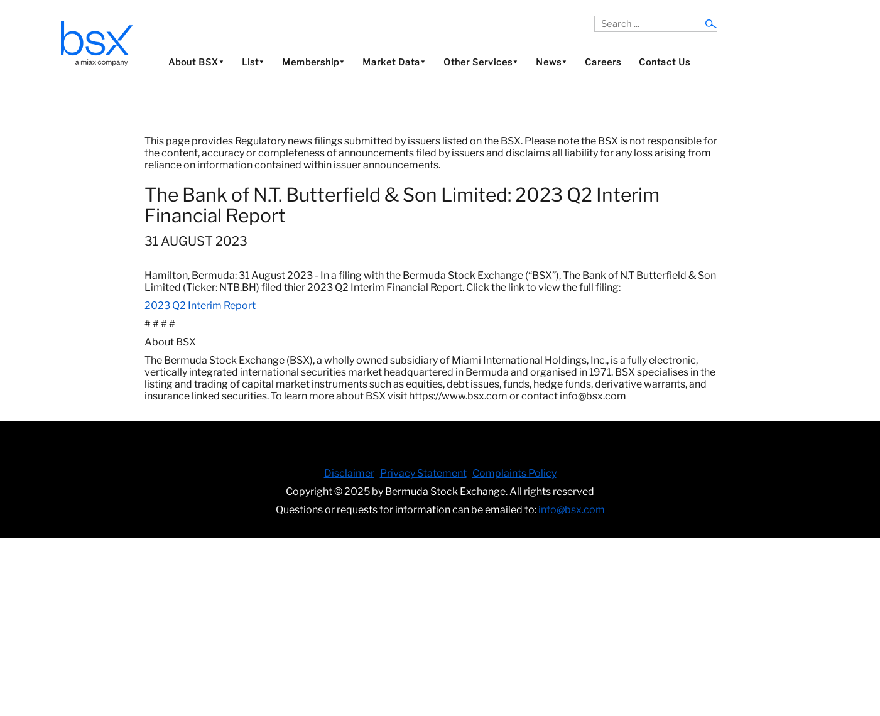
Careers (603, 62)
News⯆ (551, 62)
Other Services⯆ (480, 62)
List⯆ (253, 62)
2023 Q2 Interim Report (200, 306)
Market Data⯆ (394, 62)
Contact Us (664, 62)
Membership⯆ (313, 62)
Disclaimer (349, 473)
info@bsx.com (571, 510)
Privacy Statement (423, 473)
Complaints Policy (514, 473)
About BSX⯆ (196, 62)
